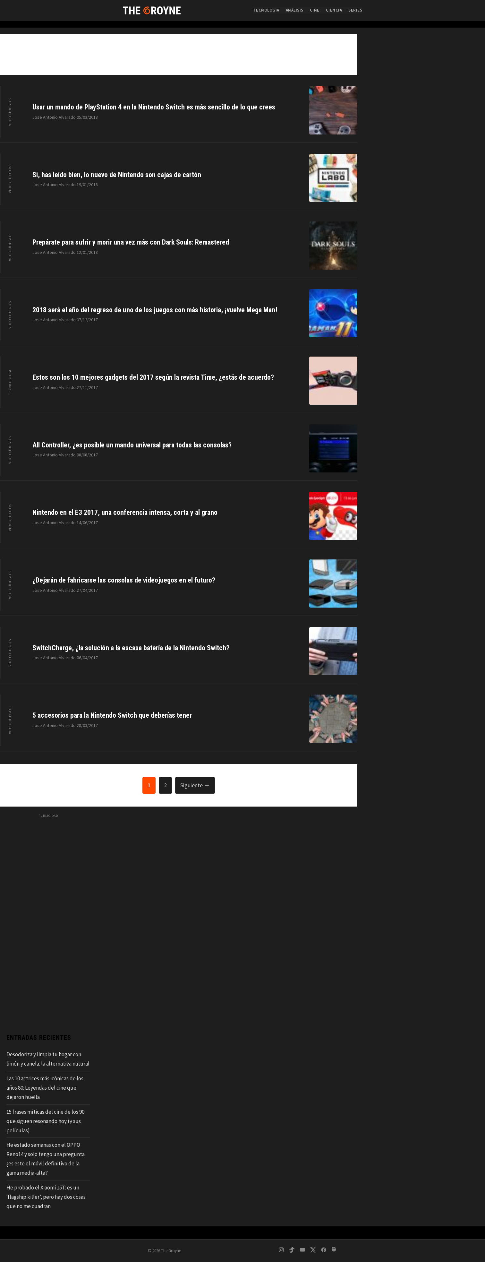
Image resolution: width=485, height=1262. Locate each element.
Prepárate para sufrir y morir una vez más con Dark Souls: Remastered (130, 242)
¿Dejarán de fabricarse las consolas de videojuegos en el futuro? (123, 580)
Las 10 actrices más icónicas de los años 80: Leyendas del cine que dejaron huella (44, 1088)
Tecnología (266, 10)
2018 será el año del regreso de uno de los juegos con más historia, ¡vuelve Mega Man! (154, 310)
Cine (314, 10)
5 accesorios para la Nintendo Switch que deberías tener (112, 715)
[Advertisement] (48, 917)
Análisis (294, 10)
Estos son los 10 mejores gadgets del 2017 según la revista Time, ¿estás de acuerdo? (153, 377)
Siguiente (195, 785)
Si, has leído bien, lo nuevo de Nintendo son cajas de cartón (116, 175)
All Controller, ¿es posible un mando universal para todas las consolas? (132, 445)
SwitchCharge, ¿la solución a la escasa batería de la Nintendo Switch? (130, 648)
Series (355, 10)
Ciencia (334, 10)
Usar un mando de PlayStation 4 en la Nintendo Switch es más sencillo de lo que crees (153, 107)
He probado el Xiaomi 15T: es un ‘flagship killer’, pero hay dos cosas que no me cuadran (46, 1197)
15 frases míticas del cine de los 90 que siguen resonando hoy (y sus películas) (45, 1121)
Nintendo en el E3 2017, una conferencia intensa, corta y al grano (124, 512)
